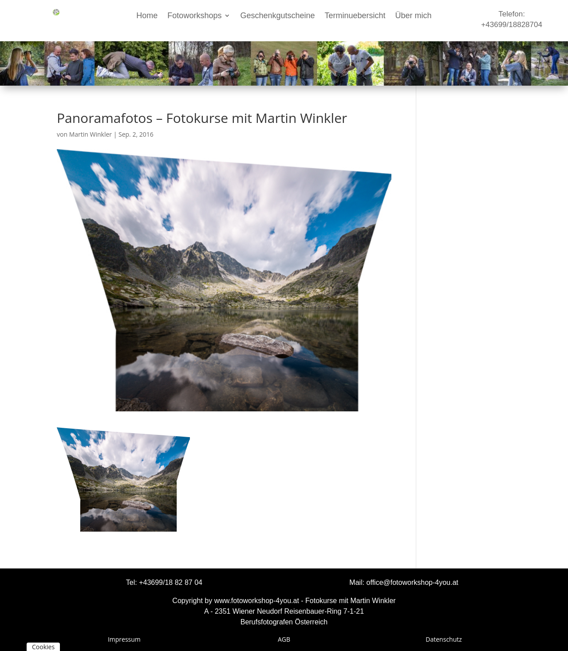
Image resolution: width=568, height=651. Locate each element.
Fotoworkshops (194, 16)
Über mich (413, 16)
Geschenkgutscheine (277, 16)
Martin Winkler (90, 134)
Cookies (43, 647)
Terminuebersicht (355, 16)
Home (147, 16)
